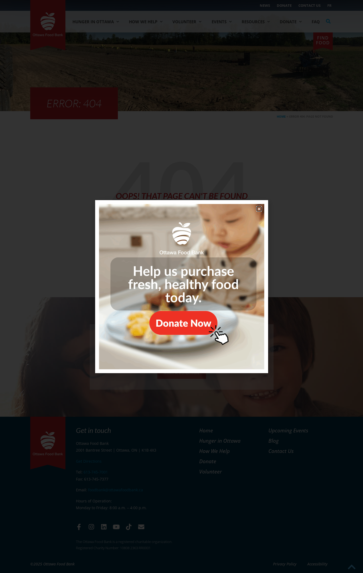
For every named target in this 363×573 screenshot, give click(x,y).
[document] (181, 286)
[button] (259, 209)
